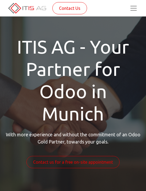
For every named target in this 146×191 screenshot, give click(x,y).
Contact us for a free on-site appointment (73, 162)
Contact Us (69, 8)
